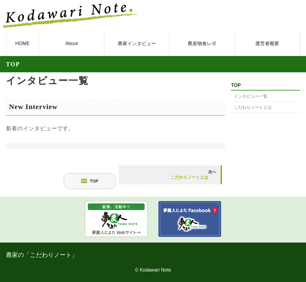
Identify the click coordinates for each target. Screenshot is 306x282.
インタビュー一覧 (47, 80)
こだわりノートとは (253, 107)
